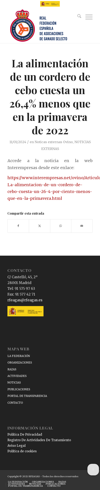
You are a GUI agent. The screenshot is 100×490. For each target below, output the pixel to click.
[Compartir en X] (39, 225)
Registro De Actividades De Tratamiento (39, 440)
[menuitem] (77, 17)
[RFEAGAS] (41, 26)
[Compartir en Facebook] (18, 225)
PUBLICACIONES (18, 389)
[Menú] (87, 17)
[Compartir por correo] (81, 225)
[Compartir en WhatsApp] (60, 225)
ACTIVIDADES (17, 376)
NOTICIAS (14, 382)
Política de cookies (22, 451)
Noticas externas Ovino (54, 142)
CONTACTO (15, 403)
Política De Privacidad (24, 434)
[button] (93, 469)
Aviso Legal (16, 446)
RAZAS (11, 369)
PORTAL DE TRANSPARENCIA (27, 396)
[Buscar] (77, 17)
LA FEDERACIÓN (18, 356)
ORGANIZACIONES (19, 362)
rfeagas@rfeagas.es (24, 300)
